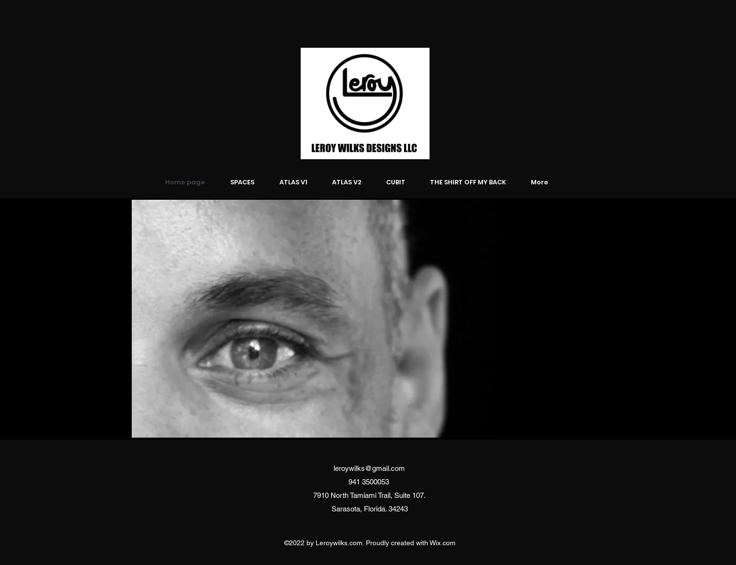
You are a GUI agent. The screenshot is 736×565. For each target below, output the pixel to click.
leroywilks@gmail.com (369, 468)
